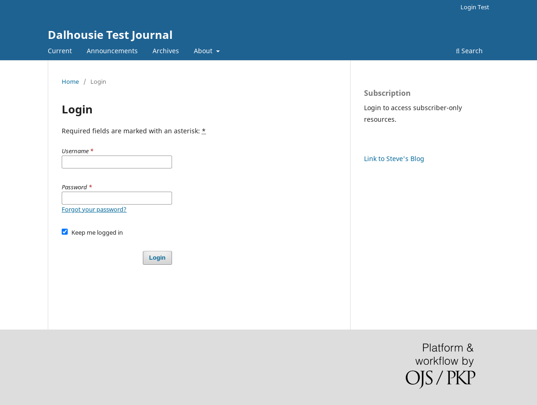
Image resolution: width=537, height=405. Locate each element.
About (204, 50)
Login (157, 257)
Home (70, 81)
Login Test (474, 7)
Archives (166, 50)
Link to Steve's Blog (394, 158)
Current (60, 50)
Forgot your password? (94, 209)
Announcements (112, 50)
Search (469, 50)
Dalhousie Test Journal (110, 34)
